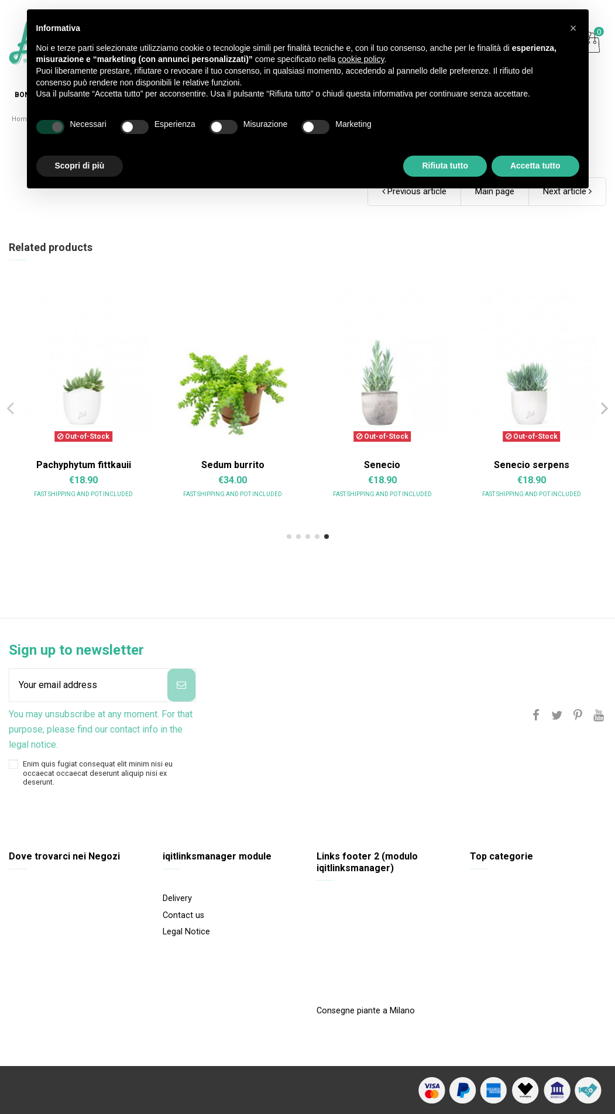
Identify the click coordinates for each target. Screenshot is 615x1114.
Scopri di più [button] (80, 165)
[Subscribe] (181, 685)
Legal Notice (186, 932)
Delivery (177, 898)
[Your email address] (88, 685)
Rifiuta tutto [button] (445, 165)
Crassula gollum (531, 464)
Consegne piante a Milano (366, 1011)
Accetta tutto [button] (535, 165)
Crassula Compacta (382, 464)
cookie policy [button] (361, 59)
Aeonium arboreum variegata (83, 470)
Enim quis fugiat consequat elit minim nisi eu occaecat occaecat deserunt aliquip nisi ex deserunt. (98, 772)
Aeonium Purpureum (233, 464)
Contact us (183, 915)
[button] (573, 28)
